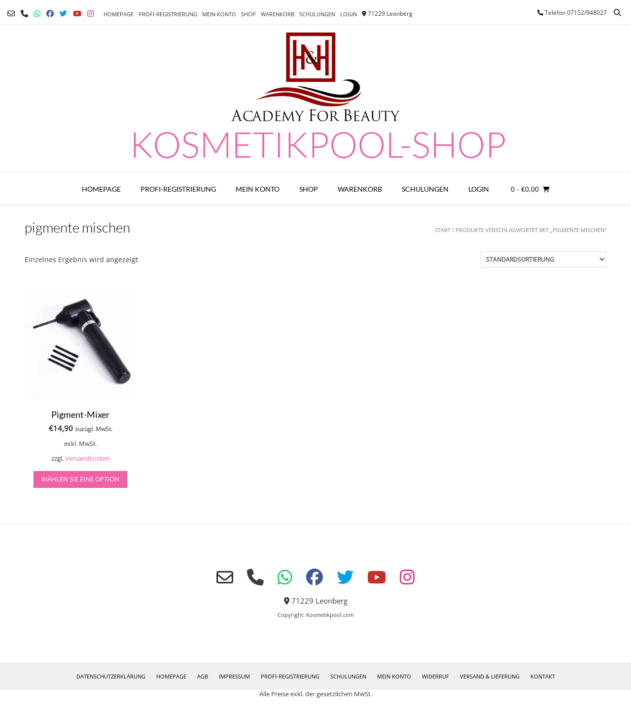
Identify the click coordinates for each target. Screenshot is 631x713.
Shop (248, 14)
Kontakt (542, 676)
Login (348, 14)
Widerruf (435, 676)
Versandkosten (87, 458)
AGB (202, 676)
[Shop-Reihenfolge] (543, 259)
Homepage (119, 14)
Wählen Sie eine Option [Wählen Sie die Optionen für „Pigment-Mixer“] (80, 479)
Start (443, 230)
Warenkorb (277, 14)
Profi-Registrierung (168, 14)
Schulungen (317, 14)
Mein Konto (219, 14)
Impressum (234, 676)
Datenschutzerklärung (110, 676)
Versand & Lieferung (490, 676)
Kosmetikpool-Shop (318, 144)
